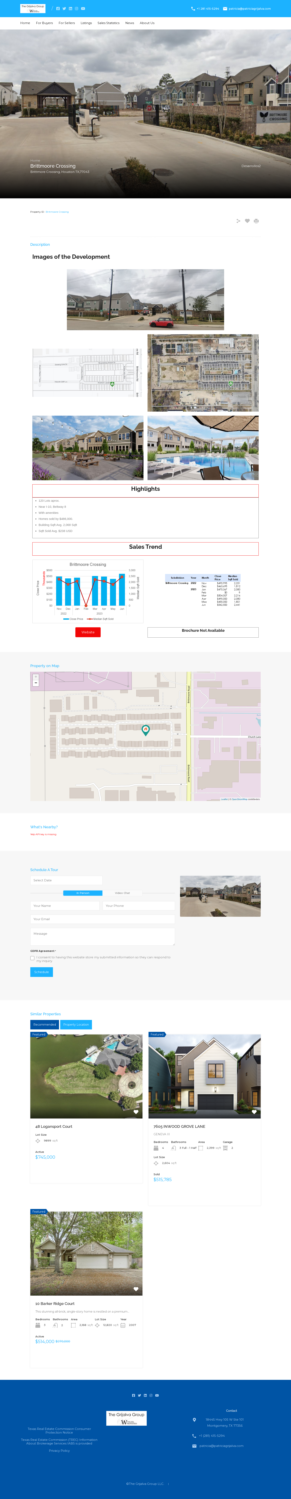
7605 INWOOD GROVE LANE (179, 1126)
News (129, 23)
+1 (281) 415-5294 (212, 1436)
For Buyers (44, 23)
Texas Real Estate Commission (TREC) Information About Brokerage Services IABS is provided (59, 1441)
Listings (86, 23)
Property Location (76, 1024)
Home (25, 23)
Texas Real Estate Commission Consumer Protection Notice (59, 1430)
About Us (147, 23)
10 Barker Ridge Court (55, 1303)
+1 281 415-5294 (208, 8)
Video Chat (122, 893)
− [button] (36, 683)
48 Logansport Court (53, 1126)
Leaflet (224, 799)
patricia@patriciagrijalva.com (250, 8)
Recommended (44, 1024)
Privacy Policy (59, 1451)
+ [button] (36, 677)
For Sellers (67, 23)
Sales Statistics (108, 23)
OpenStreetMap (240, 799)
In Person (82, 893)
